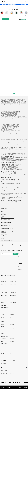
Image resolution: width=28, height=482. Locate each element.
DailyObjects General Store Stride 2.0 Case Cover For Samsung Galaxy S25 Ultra (6, 223)
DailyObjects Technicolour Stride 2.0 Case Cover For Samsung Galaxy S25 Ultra (6, 228)
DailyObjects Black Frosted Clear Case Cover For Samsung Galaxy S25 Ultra (6, 211)
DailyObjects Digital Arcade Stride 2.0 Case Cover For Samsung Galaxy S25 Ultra (5, 235)
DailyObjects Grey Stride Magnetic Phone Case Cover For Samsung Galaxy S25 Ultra (5, 214)
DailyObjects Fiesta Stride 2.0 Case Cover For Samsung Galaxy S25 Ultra (6, 225)
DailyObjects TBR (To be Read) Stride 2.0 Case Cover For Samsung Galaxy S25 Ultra (5, 232)
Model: (20, 19)
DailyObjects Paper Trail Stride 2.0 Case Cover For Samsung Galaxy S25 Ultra (6, 220)
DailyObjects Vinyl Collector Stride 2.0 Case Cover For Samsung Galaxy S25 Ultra (5, 238)
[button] (14, 275)
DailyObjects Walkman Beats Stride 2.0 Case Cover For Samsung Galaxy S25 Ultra (5, 217)
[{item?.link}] (5, 382)
